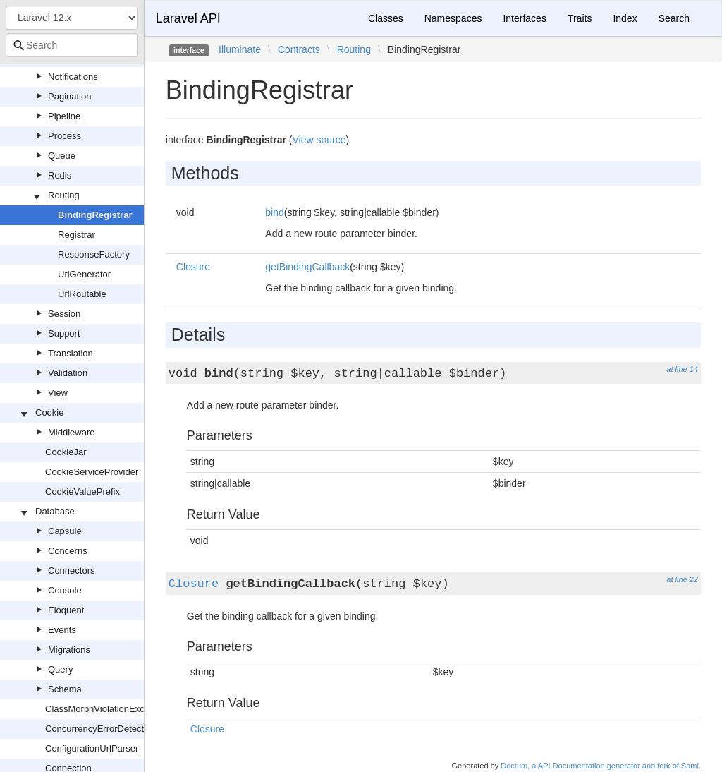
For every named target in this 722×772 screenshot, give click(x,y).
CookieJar (66, 452)
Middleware (71, 432)
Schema (65, 689)
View (58, 392)
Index (625, 18)
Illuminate (240, 49)
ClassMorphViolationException (107, 709)
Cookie (49, 412)
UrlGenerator (84, 274)
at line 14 (682, 369)
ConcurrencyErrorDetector (98, 728)
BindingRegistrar (95, 215)
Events (62, 630)
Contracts (299, 49)
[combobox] (72, 45)
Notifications (73, 76)
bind (274, 212)
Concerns (67, 550)
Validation (67, 373)
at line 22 (682, 579)
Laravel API (188, 18)
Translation (70, 353)
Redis (59, 175)
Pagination (69, 96)
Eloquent (66, 610)
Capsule (65, 531)
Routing (64, 195)
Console (65, 590)
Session (64, 313)
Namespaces (453, 18)
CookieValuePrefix (82, 491)
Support (64, 333)
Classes (385, 18)
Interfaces (524, 18)
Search (674, 18)
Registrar (76, 234)
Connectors (71, 570)
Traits (580, 18)
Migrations (69, 649)
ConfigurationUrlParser (91, 748)
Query (60, 669)
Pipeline (64, 116)
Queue (61, 155)
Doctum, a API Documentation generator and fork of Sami (600, 765)
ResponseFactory (94, 254)
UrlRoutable (82, 294)
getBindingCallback (307, 266)
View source (319, 139)
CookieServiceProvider (91, 471)
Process (64, 136)
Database (55, 511)
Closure (193, 266)
